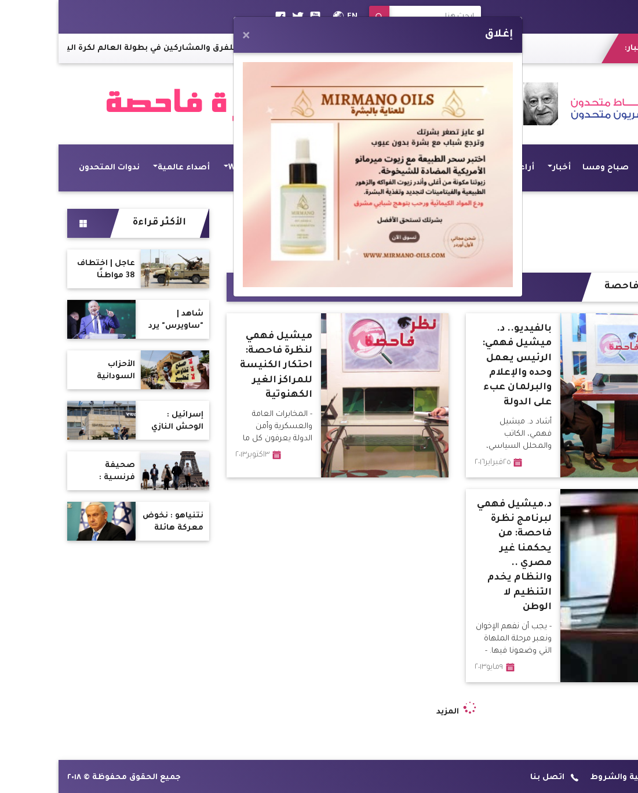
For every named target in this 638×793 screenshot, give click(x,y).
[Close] (187, 36)
